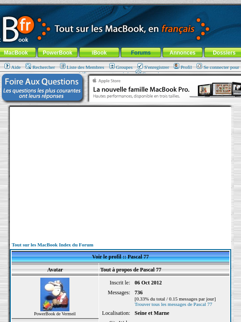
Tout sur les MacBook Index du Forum (52, 244)
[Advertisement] (120, 169)
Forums (141, 53)
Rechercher (40, 67)
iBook (99, 53)
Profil (183, 67)
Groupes (121, 67)
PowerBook (57, 53)
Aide (12, 67)
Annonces (182, 53)
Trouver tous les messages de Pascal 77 (173, 304)
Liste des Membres (82, 67)
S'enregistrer (153, 67)
